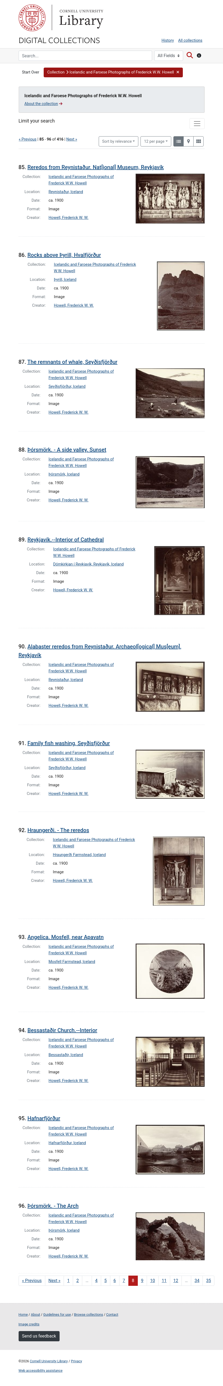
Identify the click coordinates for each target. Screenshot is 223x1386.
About (35, 1314)
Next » (71, 139)
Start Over (30, 72)
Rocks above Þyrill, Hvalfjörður (64, 255)
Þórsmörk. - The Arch (53, 1206)
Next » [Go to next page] (55, 1280)
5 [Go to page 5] (105, 1280)
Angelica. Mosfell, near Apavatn (66, 937)
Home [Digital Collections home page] (23, 1314)
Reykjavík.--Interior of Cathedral (66, 539)
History (168, 40)
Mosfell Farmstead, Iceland (72, 961)
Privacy (76, 1361)
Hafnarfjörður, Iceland (67, 1143)
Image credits (29, 1324)
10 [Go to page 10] (152, 1280)
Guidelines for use (57, 1314)
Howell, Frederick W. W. (68, 217)
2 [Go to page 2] (77, 1280)
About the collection (44, 104)
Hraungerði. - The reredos (58, 830)
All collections (190, 40)
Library (80, 17)
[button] (113, 72)
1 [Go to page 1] (68, 1280)
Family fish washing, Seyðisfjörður (69, 743)
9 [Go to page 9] (142, 1280)
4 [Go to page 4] (96, 1280)
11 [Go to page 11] (164, 1280)
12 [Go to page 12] (175, 1280)
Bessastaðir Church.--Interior (62, 1030)
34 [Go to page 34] (196, 1280)
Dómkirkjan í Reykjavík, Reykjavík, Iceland (88, 564)
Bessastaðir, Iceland (66, 1055)
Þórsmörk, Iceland (64, 474)
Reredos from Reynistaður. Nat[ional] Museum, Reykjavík (96, 167)
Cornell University (32, 17)
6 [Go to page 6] (115, 1280)
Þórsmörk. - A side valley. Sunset (67, 449)
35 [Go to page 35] (208, 1280)
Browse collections (88, 1314)
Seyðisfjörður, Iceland (67, 386)
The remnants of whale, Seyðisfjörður (72, 362)
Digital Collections (59, 40)
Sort (117, 141)
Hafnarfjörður (44, 1118)
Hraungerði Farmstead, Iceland (79, 855)
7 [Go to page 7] (124, 1280)
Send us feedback (39, 1336)
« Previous (28, 139)
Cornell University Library (49, 1361)
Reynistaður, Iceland (66, 192)
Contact (112, 1314)
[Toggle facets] (197, 123)
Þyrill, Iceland (65, 279)
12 (154, 141)
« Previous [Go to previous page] (32, 1280)
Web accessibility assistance (41, 1370)
